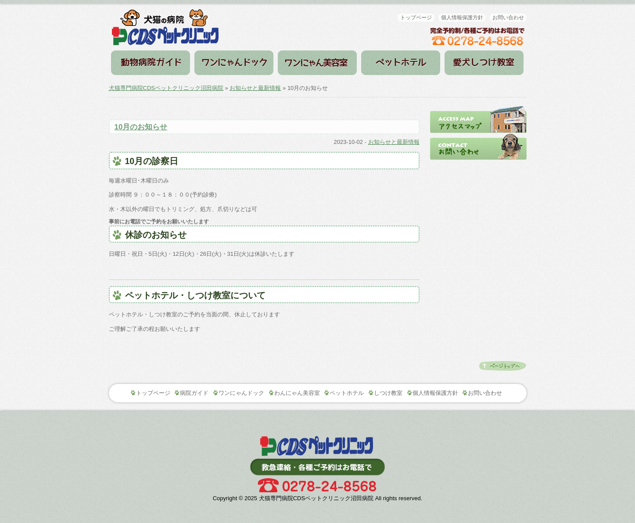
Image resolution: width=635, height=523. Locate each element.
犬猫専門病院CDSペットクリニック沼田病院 (166, 88)
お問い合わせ (508, 17)
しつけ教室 (484, 62)
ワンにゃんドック (234, 62)
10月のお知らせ (141, 127)
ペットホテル (400, 62)
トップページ (416, 17)
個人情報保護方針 (462, 17)
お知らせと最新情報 (255, 88)
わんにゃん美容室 (297, 393)
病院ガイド (150, 62)
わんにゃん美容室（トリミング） (317, 62)
